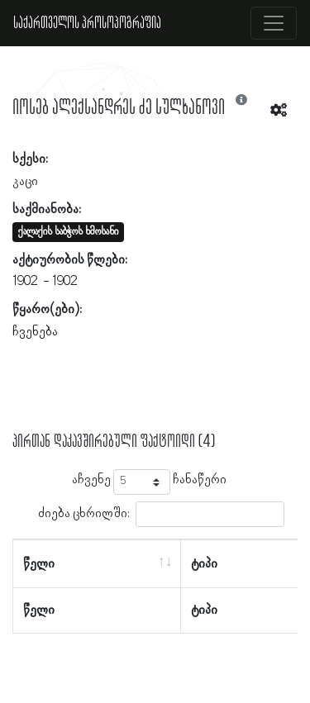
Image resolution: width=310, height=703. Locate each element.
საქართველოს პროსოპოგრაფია (87, 23)
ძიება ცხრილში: (161, 514)
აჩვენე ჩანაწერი (149, 482)
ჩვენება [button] (35, 332)
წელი (39, 564)
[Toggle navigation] (273, 23)
